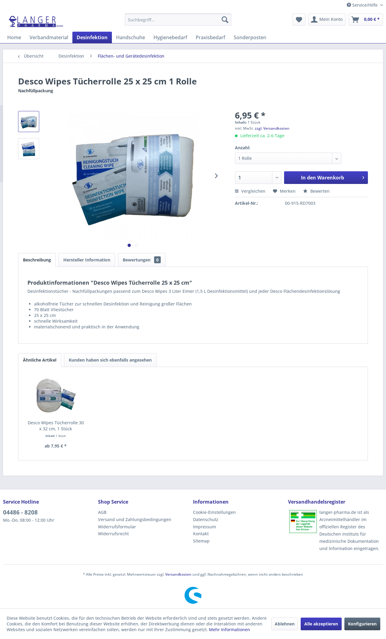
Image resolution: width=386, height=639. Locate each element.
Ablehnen (285, 624)
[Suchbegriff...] (178, 20)
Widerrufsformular (117, 527)
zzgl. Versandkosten (272, 128)
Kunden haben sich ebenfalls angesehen (110, 360)
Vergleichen (250, 191)
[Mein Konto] (327, 20)
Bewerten (316, 191)
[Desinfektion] (92, 37)
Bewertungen (142, 259)
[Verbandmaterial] (48, 37)
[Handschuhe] (130, 37)
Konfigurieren (362, 624)
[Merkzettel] (299, 20)
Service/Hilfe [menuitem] (363, 5)
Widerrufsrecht (113, 533)
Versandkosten (178, 574)
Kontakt (201, 533)
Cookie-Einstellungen (214, 512)
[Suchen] (225, 20)
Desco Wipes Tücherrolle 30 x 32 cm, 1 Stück (56, 426)
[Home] (14, 37)
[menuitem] (178, 20)
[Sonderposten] (250, 37)
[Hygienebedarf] (170, 37)
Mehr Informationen (229, 629)
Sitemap (201, 541)
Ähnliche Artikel (39, 360)
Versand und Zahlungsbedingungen (134, 519)
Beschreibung (37, 260)
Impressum (204, 527)
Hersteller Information (86, 260)
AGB (102, 512)
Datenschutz (205, 519)
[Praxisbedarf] (210, 37)
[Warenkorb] (366, 20)
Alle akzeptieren (321, 624)
